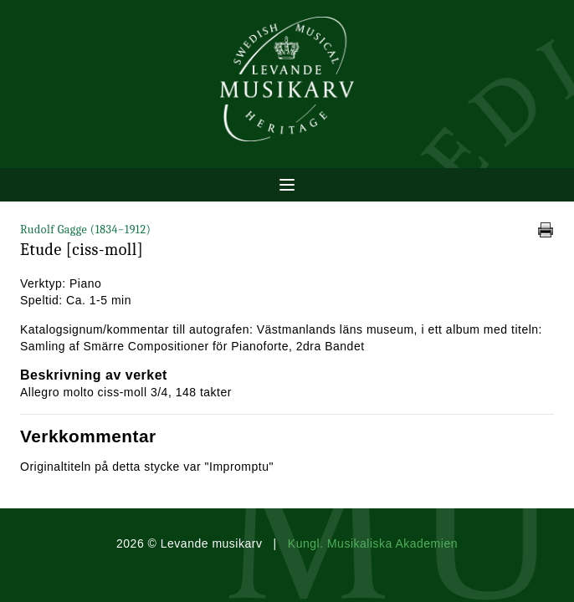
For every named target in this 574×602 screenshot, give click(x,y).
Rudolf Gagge (85, 229)
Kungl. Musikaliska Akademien (373, 543)
